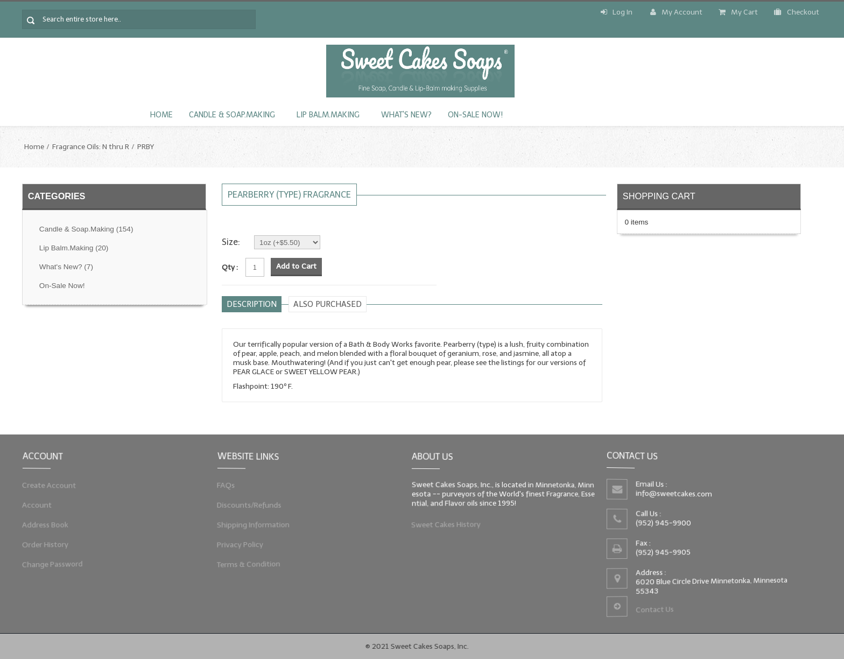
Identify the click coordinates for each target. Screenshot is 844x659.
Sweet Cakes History (444, 526)
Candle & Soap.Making (232, 115)
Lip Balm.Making (328, 115)
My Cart (738, 12)
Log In (616, 12)
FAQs (223, 484)
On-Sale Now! (475, 115)
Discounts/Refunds (247, 504)
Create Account (47, 484)
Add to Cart (296, 266)
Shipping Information (252, 525)
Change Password (50, 567)
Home (161, 115)
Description (252, 304)
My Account (676, 12)
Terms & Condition (247, 567)
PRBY (145, 146)
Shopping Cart (659, 196)
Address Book (43, 525)
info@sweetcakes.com (673, 493)
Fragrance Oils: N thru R (90, 146)
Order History (43, 546)
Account (34, 504)
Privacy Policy (238, 546)
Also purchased (327, 304)
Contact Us (653, 612)
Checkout (796, 12)
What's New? (406, 115)
